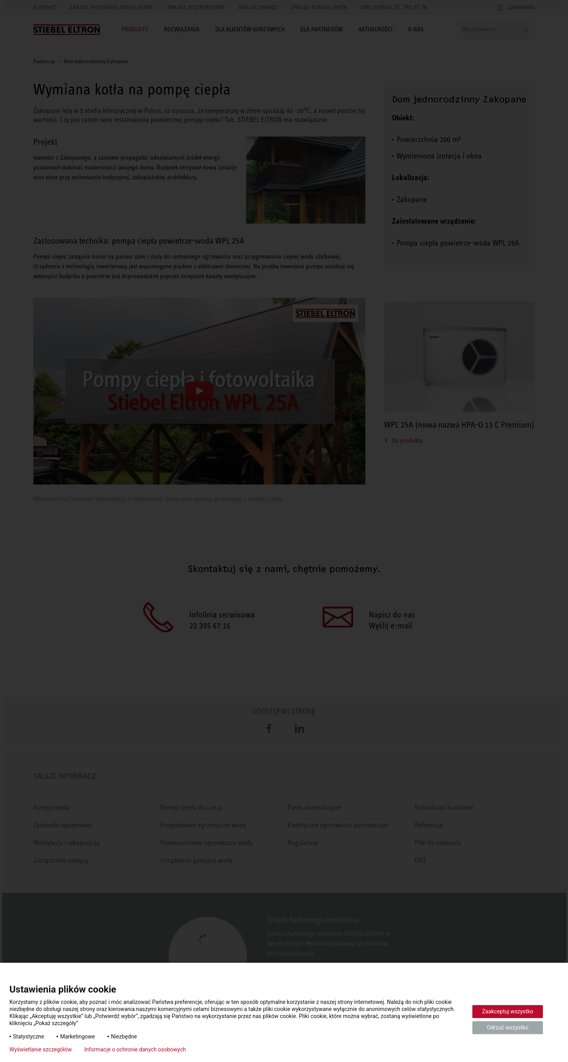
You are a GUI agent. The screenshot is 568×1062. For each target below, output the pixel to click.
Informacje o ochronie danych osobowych (135, 1049)
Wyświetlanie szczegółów (40, 1049)
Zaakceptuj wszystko (508, 1011)
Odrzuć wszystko (507, 1027)
